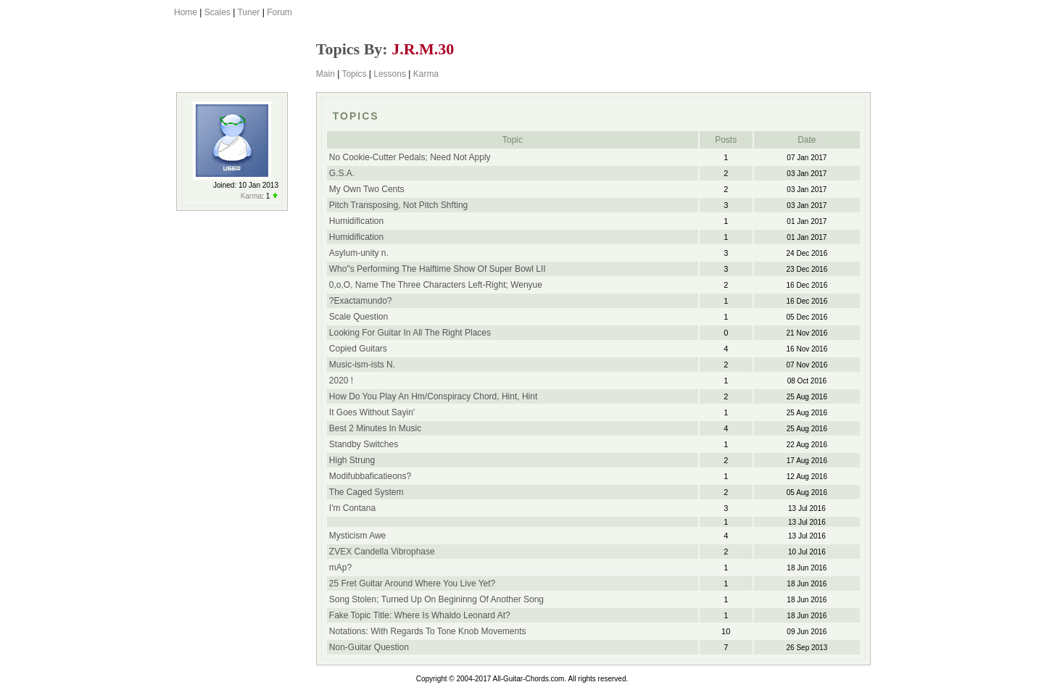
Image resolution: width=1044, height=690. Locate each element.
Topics (353, 74)
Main (325, 74)
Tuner (248, 12)
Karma (426, 74)
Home (185, 12)
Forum (279, 12)
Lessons (389, 74)
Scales (217, 12)
